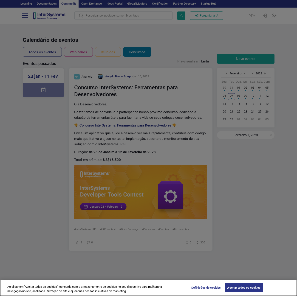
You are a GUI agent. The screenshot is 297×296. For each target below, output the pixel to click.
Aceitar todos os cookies (243, 291)
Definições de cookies (206, 291)
